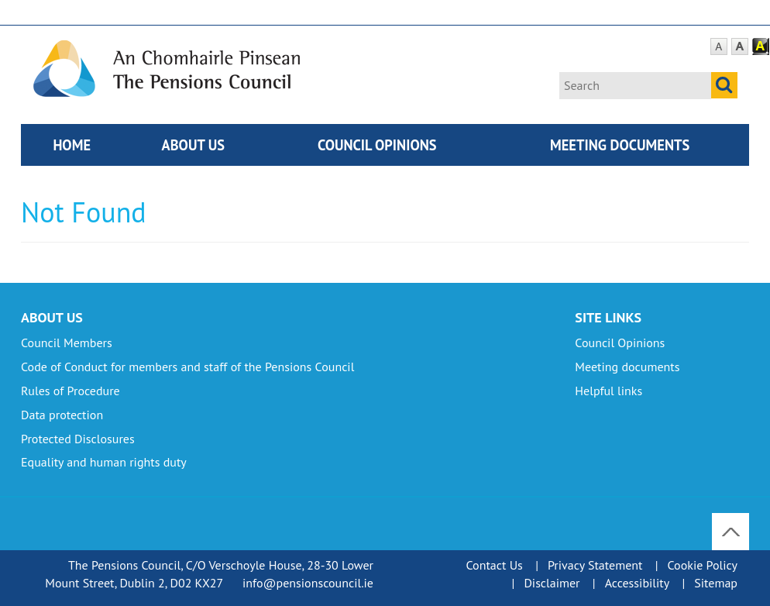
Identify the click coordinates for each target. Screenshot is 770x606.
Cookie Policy (702, 565)
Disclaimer (551, 583)
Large (739, 47)
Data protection (62, 414)
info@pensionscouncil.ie (307, 583)
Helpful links (608, 390)
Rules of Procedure (70, 390)
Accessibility (637, 583)
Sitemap (715, 583)
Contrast (760, 47)
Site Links (608, 317)
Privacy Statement (595, 565)
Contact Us (494, 565)
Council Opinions (377, 145)
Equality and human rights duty (104, 462)
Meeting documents (619, 145)
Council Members (66, 342)
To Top (732, 521)
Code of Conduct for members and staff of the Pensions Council (187, 366)
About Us (193, 145)
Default (718, 47)
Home (72, 145)
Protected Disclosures (78, 438)
